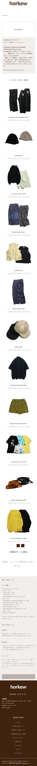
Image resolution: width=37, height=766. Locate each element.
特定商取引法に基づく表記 (18, 734)
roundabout (5, 15)
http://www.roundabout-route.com (14, 70)
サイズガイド (18, 753)
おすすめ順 (12, 80)
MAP (29, 701)
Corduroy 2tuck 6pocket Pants (18, 117)
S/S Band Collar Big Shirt (18, 385)
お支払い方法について (18, 726)
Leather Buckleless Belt (18, 500)
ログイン (18, 749)
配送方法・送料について (18, 730)
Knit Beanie (18, 155)
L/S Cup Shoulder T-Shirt (18, 538)
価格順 (20, 80)
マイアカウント (18, 745)
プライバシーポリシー (18, 737)
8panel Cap (18, 347)
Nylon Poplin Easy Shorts (18, 423)
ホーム (18, 722)
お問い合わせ (18, 741)
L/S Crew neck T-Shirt (18, 194)
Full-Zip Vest (18, 270)
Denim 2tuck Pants (18, 232)
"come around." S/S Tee (18, 462)
